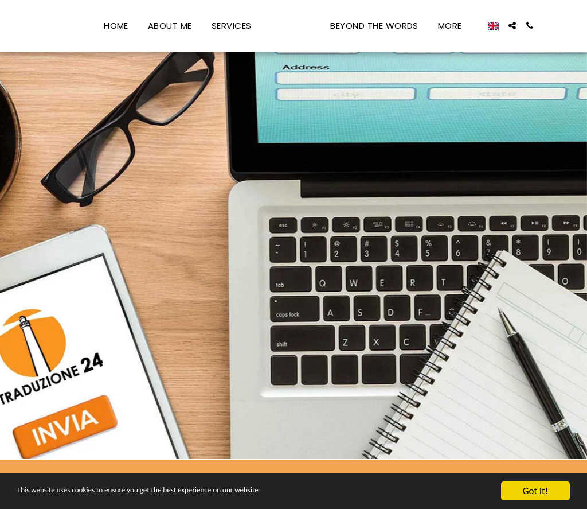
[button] (535, 25)
